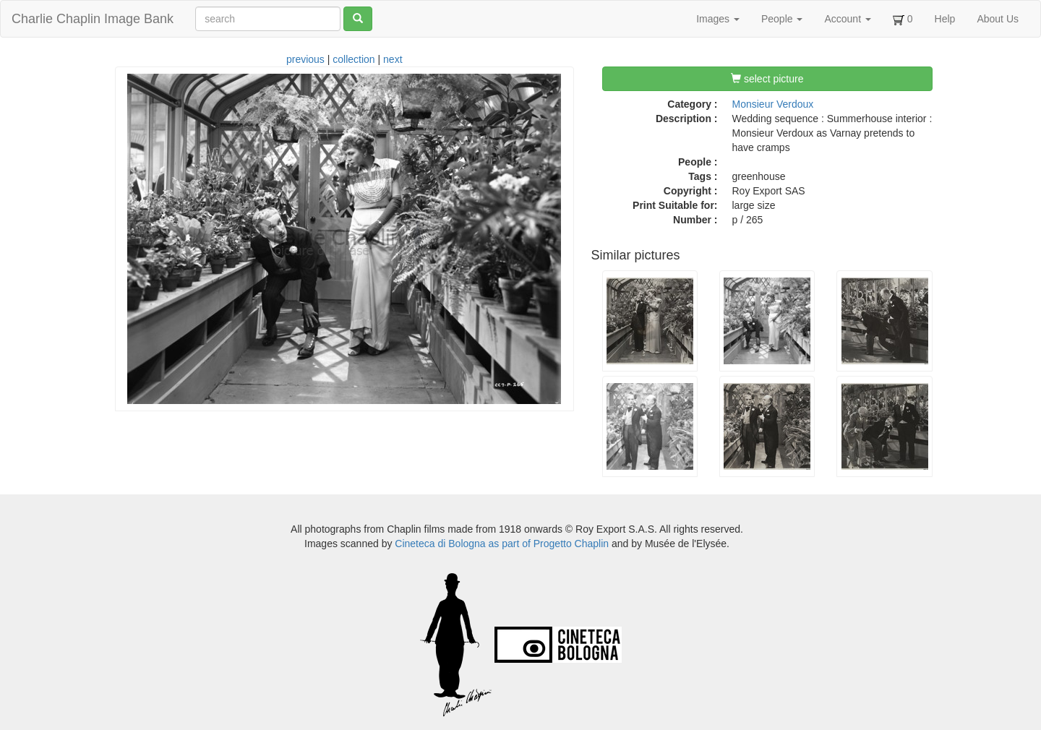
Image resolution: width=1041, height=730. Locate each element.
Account (847, 19)
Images (718, 19)
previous (305, 59)
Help (945, 19)
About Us (998, 19)
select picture (767, 79)
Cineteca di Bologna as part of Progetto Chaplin (502, 543)
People (781, 19)
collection (353, 59)
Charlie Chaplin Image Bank (93, 19)
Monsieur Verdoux (773, 104)
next (392, 59)
